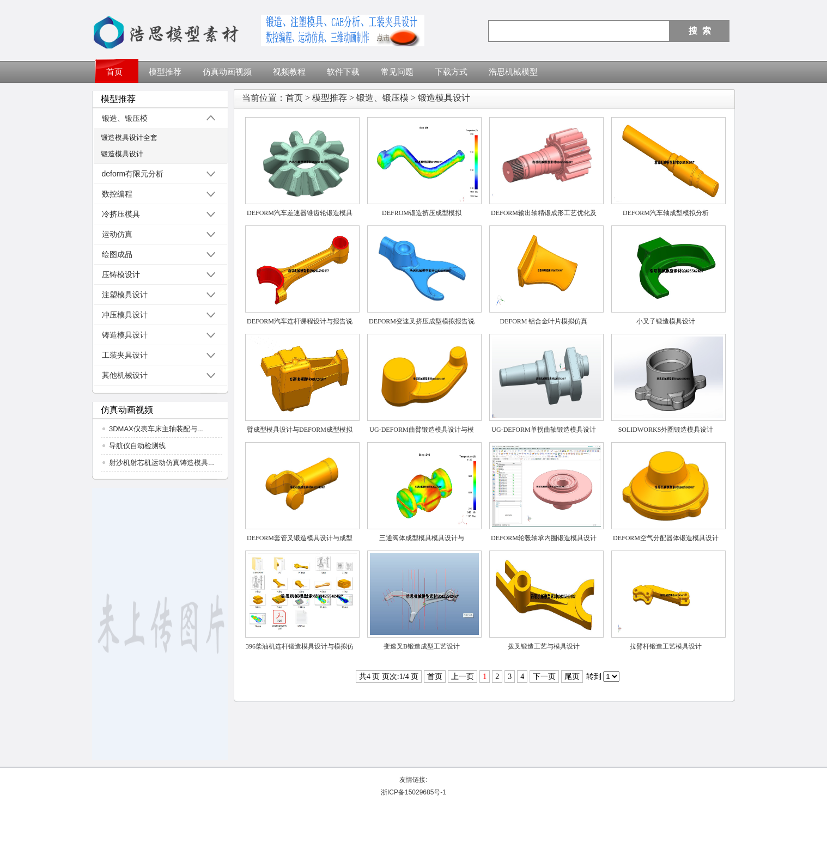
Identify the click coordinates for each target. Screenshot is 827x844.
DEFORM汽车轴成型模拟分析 (666, 213)
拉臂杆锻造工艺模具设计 (666, 646)
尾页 (572, 676)
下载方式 (451, 72)
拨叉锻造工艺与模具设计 (544, 646)
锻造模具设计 (122, 154)
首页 (114, 72)
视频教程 (289, 72)
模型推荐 (165, 72)
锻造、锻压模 (382, 97)
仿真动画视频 (227, 72)
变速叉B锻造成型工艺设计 (422, 646)
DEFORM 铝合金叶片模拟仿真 (543, 321)
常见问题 (397, 72)
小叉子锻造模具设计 (665, 321)
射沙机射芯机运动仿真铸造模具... (161, 462)
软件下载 (343, 72)
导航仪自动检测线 (137, 446)
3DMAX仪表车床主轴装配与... (156, 429)
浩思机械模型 (513, 72)
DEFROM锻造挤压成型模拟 (421, 213)
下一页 (544, 676)
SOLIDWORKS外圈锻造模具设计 (666, 429)
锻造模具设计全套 (129, 137)
